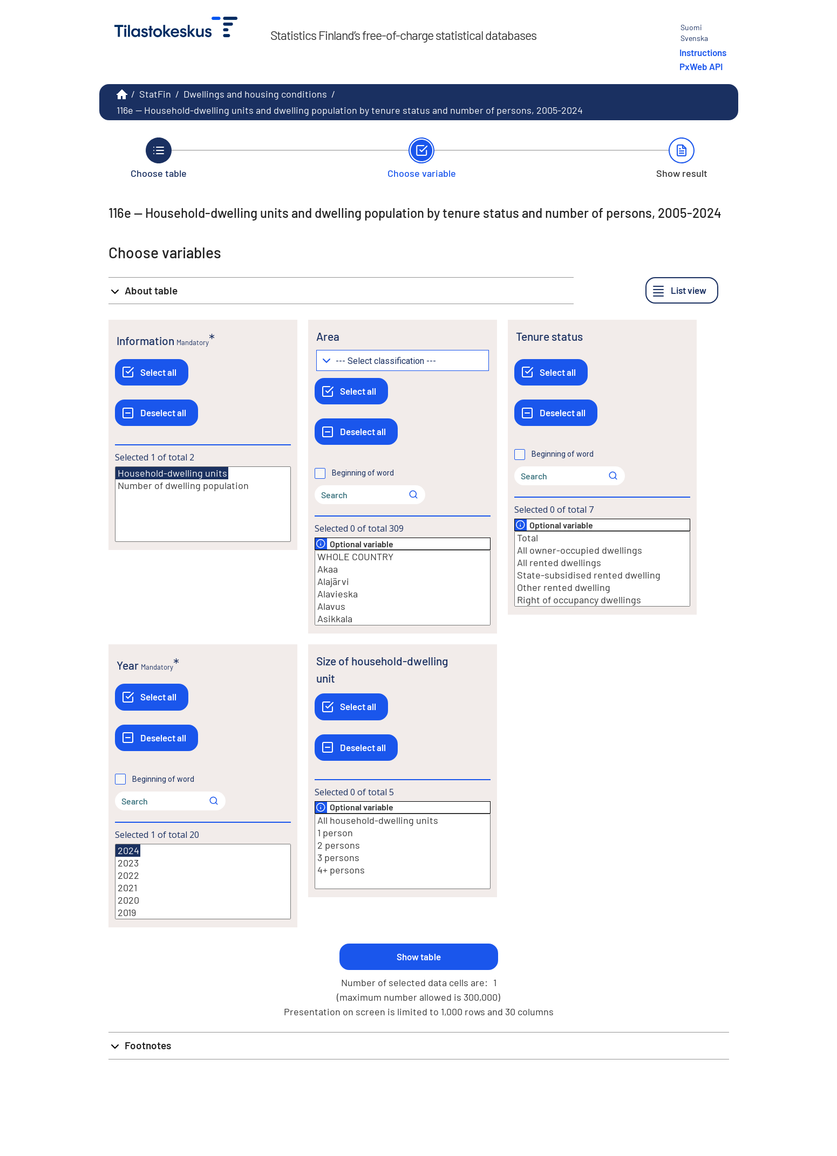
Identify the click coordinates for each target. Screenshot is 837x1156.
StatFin (155, 94)
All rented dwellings (602, 562)
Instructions (702, 52)
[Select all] (151, 372)
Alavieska (402, 594)
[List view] (681, 290)
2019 (202, 912)
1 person (402, 833)
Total (602, 538)
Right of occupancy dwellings (602, 600)
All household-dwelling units (402, 820)
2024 (127, 850)
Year (128, 665)
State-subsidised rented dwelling (602, 575)
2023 (202, 863)
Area (327, 336)
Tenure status (549, 336)
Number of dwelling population (202, 485)
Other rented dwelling (602, 587)
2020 (202, 900)
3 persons (402, 857)
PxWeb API (701, 66)
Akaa (402, 569)
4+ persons (402, 870)
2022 (202, 875)
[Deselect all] (156, 413)
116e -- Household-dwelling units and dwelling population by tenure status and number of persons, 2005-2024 (350, 110)
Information (145, 340)
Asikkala (402, 619)
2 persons (402, 845)
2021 (202, 888)
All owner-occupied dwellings (602, 550)
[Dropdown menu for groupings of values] (402, 360)
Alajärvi (402, 581)
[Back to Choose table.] (158, 158)
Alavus (402, 606)
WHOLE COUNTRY (402, 557)
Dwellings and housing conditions (255, 94)
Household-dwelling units (171, 473)
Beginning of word (363, 473)
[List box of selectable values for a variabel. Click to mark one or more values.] (203, 504)
